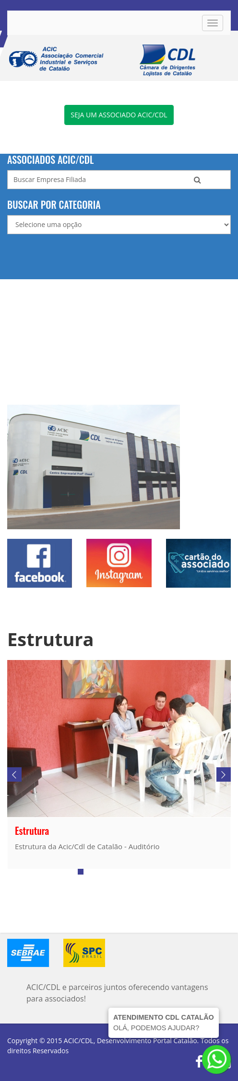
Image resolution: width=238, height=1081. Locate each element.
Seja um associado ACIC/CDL (119, 114)
